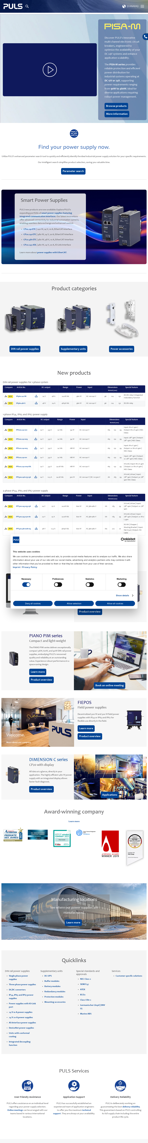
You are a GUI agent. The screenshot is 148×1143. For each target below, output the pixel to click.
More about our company (18, 742)
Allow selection (74, 603)
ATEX (82, 989)
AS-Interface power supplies (22, 1023)
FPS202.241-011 (21, 458)
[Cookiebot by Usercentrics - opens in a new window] (123, 540)
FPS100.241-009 (22, 439)
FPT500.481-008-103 (23, 529)
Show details (122, 595)
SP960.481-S (20, 403)
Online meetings (15, 1110)
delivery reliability (131, 1107)
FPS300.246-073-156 (23, 477)
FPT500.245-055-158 (23, 506)
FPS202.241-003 (22, 448)
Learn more (74, 821)
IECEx (82, 995)
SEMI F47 (84, 984)
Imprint (16, 567)
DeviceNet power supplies (21, 1028)
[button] (130, 6)
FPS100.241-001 (21, 430)
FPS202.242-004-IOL (23, 467)
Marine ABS (85, 1014)
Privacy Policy (29, 567)
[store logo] (13, 6)
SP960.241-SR (21, 396)
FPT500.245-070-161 (23, 517)
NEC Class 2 (85, 979)
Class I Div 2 (85, 1000)
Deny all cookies (33, 603)
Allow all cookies (115, 603)
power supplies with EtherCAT (51, 252)
